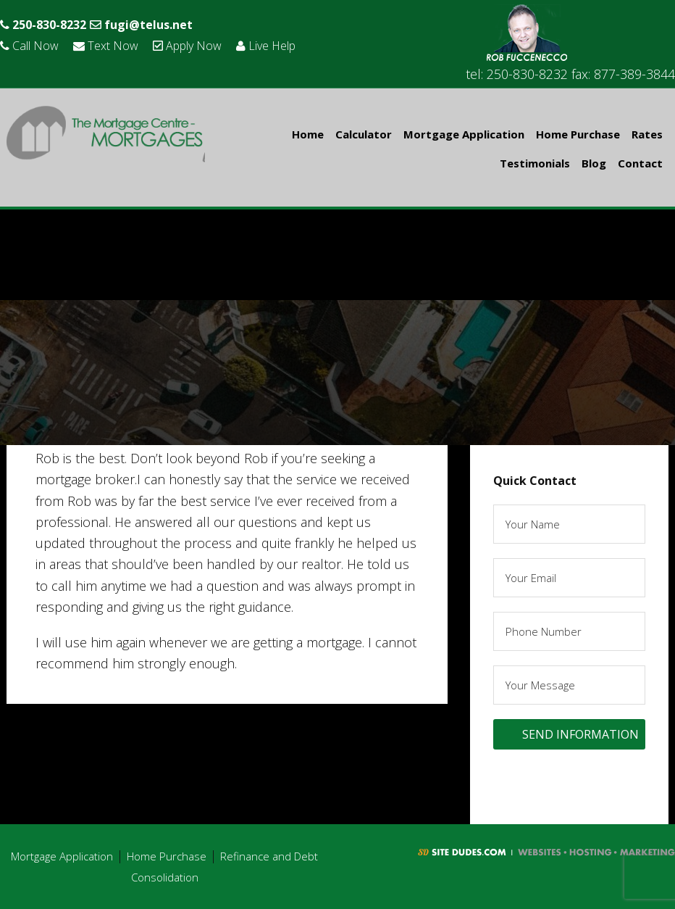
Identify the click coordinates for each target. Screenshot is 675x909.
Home (308, 134)
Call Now (33, 45)
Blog (594, 163)
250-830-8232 (48, 24)
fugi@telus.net (156, 24)
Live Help (293, 45)
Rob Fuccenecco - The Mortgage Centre (106, 136)
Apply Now (206, 45)
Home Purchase (578, 134)
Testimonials (535, 163)
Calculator (363, 134)
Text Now (116, 45)
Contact (640, 163)
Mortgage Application (463, 134)
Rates (647, 134)
